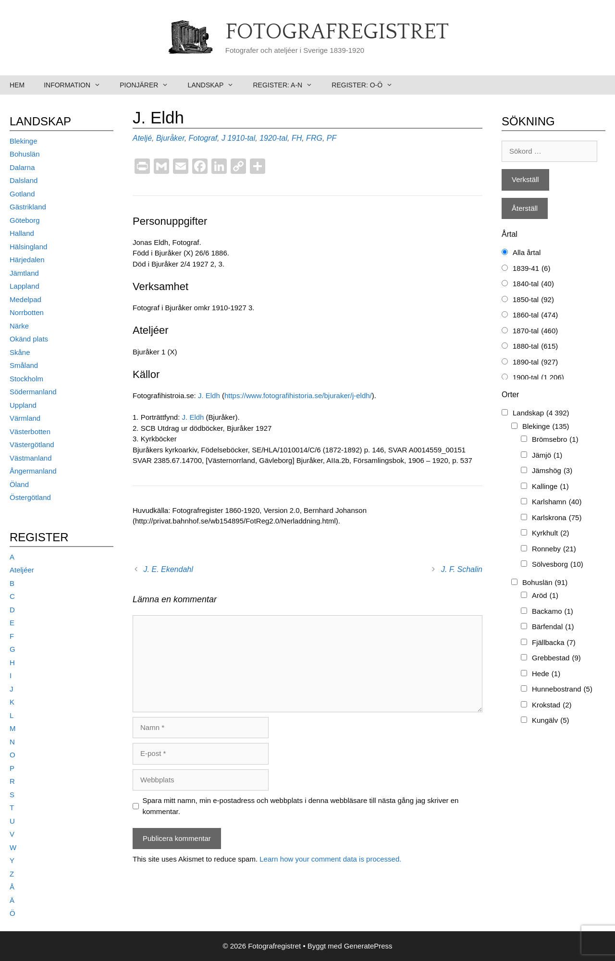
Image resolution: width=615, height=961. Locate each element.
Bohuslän (25, 154)
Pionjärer (149, 85)
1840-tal (533, 284)
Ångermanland (33, 471)
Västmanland (31, 458)
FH (297, 138)
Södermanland (33, 392)
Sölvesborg (557, 564)
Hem (17, 85)
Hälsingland (28, 247)
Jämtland (24, 273)
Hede (546, 674)
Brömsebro (555, 439)
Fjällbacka (554, 642)
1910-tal (241, 138)
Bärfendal (553, 627)
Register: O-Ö (367, 85)
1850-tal (533, 299)
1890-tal (535, 362)
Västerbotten (30, 431)
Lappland (24, 286)
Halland (22, 233)
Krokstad (552, 705)
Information (77, 85)
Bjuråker (170, 138)
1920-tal (273, 138)
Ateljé (142, 138)
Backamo (552, 611)
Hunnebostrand (562, 689)
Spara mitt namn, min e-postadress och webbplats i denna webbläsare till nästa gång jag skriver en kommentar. (301, 805)
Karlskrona (556, 517)
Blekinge (23, 141)
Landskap (216, 85)
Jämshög (552, 470)
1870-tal (535, 331)
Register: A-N (287, 85)
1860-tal (535, 315)
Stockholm (26, 379)
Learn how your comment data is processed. (330, 859)
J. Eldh (209, 395)
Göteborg (25, 220)
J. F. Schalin (461, 569)
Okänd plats (29, 339)
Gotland (22, 194)
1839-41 (531, 268)
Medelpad (25, 299)
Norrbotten (27, 312)
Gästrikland (28, 207)
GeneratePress (368, 946)
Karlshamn (556, 502)
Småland (24, 365)
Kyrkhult (550, 533)
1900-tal (538, 377)
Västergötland (32, 444)
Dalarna (22, 167)
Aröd (545, 595)
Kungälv (550, 720)
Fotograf (203, 138)
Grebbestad (556, 658)
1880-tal (535, 346)
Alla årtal (527, 252)
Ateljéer (22, 570)
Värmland (25, 418)
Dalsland (23, 180)
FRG (314, 138)
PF (331, 138)
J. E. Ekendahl (168, 569)
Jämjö (547, 455)
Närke (19, 326)
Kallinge (550, 486)
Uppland (23, 405)
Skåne (20, 352)
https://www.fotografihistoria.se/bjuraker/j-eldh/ (298, 395)
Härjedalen (27, 259)
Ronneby (554, 549)
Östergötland (30, 497)
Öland (19, 484)
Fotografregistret (337, 32)
